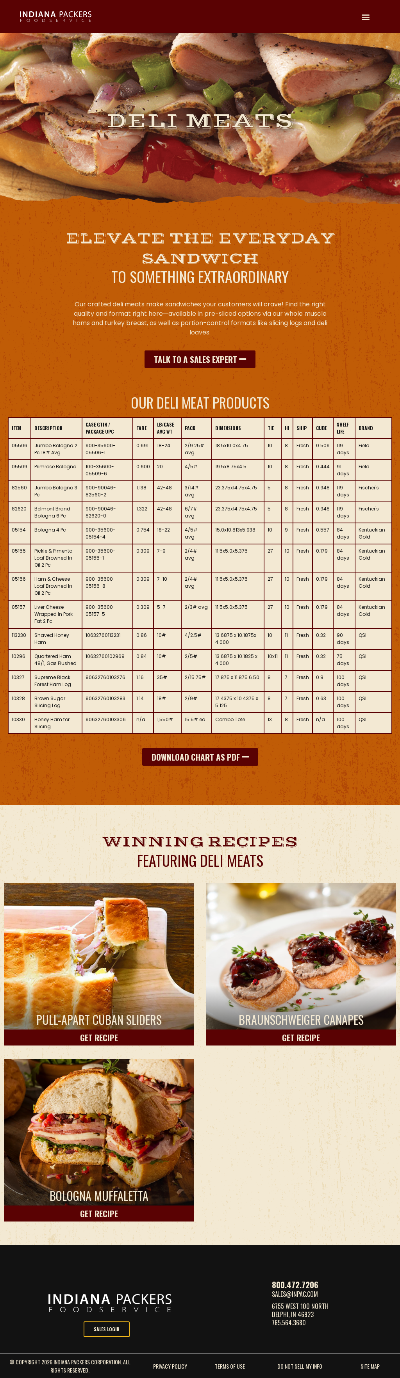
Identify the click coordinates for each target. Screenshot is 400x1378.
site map (370, 1366)
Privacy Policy (170, 1366)
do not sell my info (299, 1366)
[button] (365, 16)
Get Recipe (99, 1037)
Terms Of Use (230, 1366)
